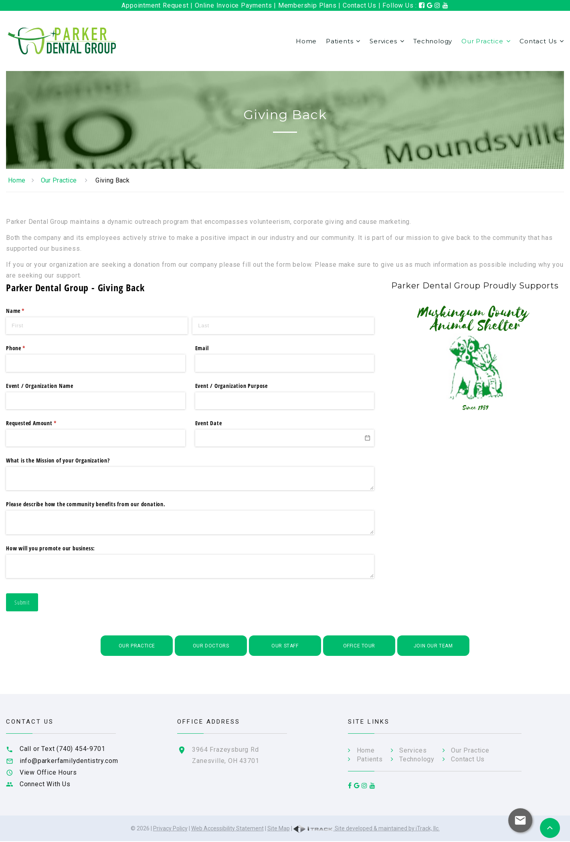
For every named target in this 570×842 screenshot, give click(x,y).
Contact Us (538, 41)
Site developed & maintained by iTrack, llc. (366, 829)
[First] (97, 325)
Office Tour (359, 646)
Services (383, 41)
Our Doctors (211, 646)
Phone (26, 348)
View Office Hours (48, 772)
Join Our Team (433, 646)
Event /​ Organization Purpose (231, 386)
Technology (432, 41)
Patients (339, 41)
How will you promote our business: (50, 548)
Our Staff (284, 646)
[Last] (283, 325)
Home (306, 41)
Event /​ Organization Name (39, 386)
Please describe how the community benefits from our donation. (86, 504)
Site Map (278, 829)
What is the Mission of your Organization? (58, 460)
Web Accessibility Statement (227, 829)
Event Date (208, 423)
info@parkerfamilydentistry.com (69, 761)
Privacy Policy (170, 829)
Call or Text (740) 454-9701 (62, 749)
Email (202, 348)
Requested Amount (42, 423)
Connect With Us (45, 784)
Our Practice (482, 41)
